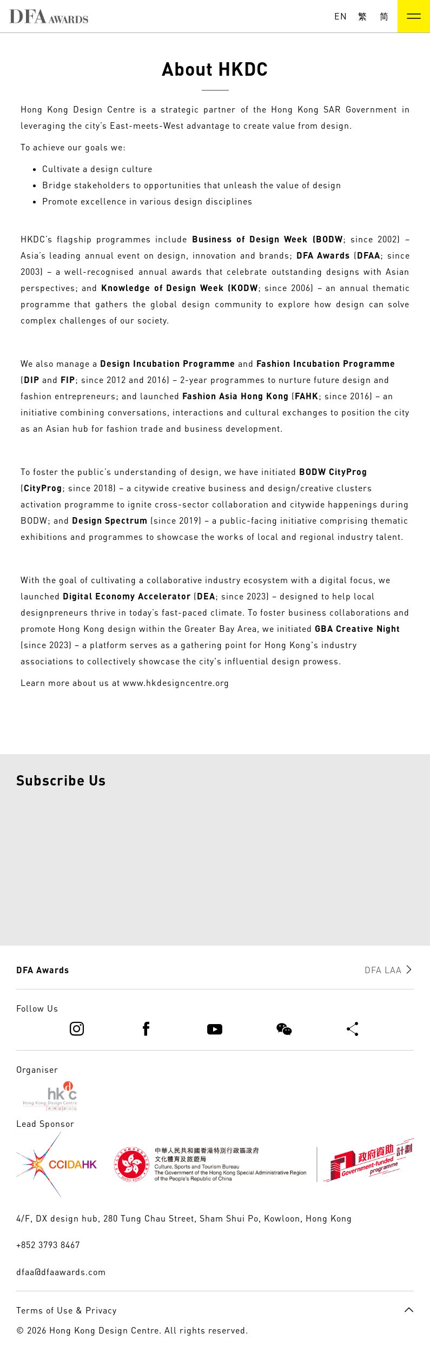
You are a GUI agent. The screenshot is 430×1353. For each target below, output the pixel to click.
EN (340, 16)
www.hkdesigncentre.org (176, 682)
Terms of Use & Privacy (66, 1310)
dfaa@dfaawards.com (61, 1271)
